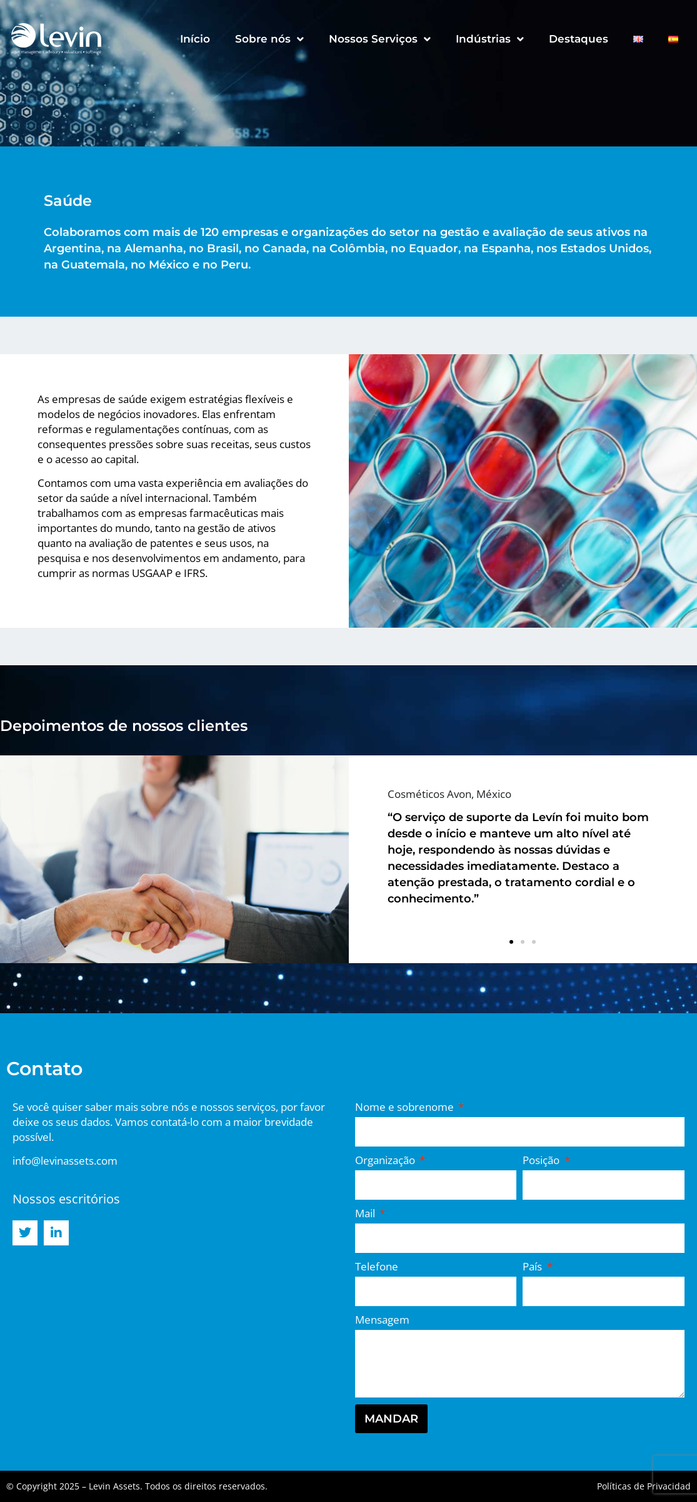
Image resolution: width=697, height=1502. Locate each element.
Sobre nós (269, 39)
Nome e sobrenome (405, 1107)
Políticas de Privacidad (644, 1486)
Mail (366, 1213)
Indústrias (490, 39)
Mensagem (382, 1319)
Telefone (376, 1266)
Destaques (578, 39)
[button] (511, 942)
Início (195, 39)
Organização (386, 1160)
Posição (542, 1160)
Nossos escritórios (66, 1198)
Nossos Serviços (380, 39)
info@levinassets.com (65, 1160)
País (533, 1266)
